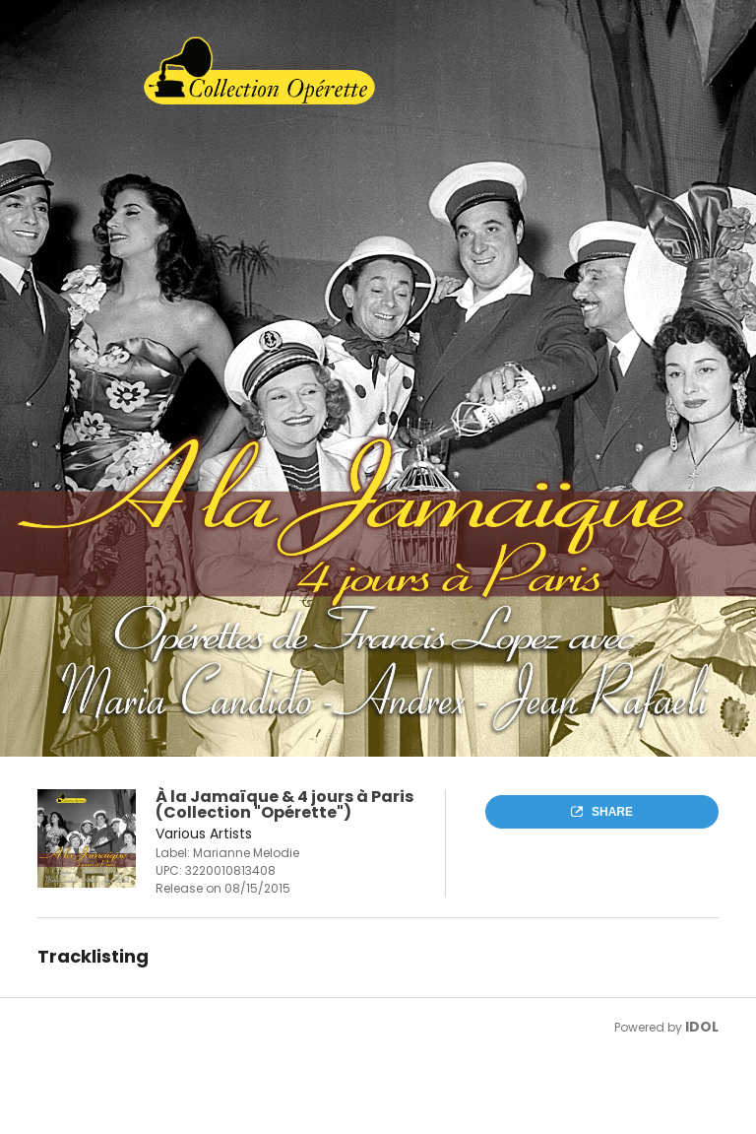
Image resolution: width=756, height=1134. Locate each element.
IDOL (702, 1026)
